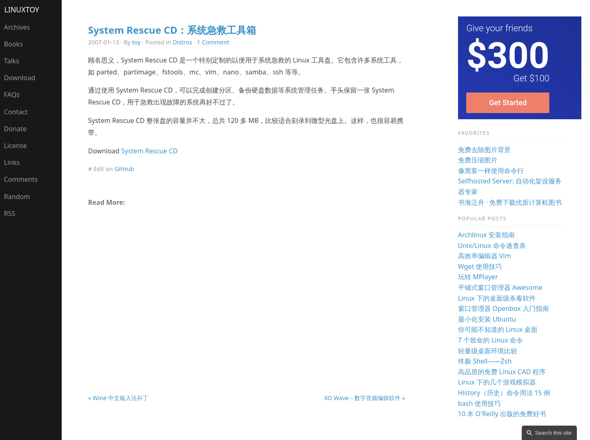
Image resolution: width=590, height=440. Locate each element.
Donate (15, 128)
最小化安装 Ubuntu (487, 319)
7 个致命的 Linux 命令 (490, 340)
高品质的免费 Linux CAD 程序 (502, 371)
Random (17, 196)
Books (13, 44)
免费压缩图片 (477, 159)
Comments (21, 179)
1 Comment (213, 42)
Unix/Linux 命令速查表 (492, 245)
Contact (16, 111)
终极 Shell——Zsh (485, 361)
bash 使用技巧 (479, 403)
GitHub (124, 169)
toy (136, 42)
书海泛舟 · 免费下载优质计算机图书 (510, 202)
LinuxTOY (22, 9)
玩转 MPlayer (478, 276)
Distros (182, 42)
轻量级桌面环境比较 (487, 350)
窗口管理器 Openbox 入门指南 (503, 308)
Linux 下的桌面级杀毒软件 (497, 298)
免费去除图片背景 (484, 149)
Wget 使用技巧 (480, 266)
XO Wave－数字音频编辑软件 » (364, 398)
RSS (10, 213)
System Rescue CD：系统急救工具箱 (172, 30)
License (15, 145)
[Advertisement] (247, 280)
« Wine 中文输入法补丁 (118, 398)
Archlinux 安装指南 (486, 234)
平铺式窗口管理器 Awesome (500, 287)
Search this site (553, 433)
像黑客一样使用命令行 (491, 170)
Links (12, 162)
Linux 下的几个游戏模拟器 (497, 382)
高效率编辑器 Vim (484, 255)
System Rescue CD (149, 150)
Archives (17, 27)
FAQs (12, 94)
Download (19, 77)
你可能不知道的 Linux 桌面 (497, 329)
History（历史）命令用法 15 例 (504, 392)
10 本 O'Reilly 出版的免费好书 (502, 413)
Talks (11, 60)
